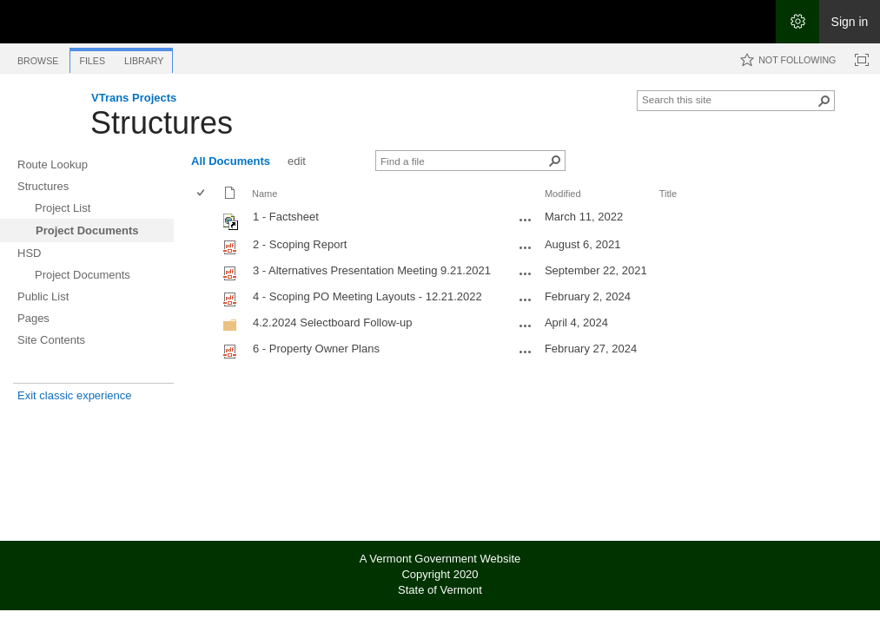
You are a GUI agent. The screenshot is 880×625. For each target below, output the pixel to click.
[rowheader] (205, 220)
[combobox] (729, 99)
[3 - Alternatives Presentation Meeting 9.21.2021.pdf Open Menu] (526, 273)
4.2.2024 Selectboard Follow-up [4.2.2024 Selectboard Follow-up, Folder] (333, 322)
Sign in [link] (850, 22)
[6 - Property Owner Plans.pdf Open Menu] (526, 352)
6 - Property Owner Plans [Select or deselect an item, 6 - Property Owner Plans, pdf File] (316, 348)
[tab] (38, 57)
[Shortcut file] (231, 226)
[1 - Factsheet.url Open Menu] (526, 220)
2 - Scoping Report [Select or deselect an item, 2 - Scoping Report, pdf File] (300, 244)
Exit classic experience (74, 395)
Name (264, 193)
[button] (824, 100)
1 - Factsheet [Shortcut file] (286, 216)
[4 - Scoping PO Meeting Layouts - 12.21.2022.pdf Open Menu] (526, 299)
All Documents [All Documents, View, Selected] (230, 161)
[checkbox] (202, 194)
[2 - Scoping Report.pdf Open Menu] (526, 247)
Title (668, 193)
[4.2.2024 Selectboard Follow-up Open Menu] (526, 325)
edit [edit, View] (297, 161)
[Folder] (230, 328)
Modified (563, 193)
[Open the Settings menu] (797, 21)
